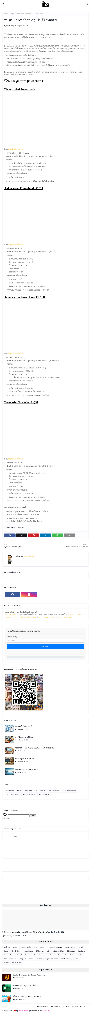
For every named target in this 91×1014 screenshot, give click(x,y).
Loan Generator (11, 617)
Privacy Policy (42, 1007)
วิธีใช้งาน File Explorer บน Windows (27, 996)
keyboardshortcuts (52, 959)
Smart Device (38, 955)
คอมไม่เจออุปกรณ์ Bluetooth (26, 769)
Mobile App (71, 951)
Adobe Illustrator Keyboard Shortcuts (29, 975)
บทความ (6, 963)
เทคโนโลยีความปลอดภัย (69, 791)
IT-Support (39, 951)
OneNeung (10, 26)
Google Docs (16, 951)
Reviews (21, 528)
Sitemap (66, 1007)
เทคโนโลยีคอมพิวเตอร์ (13, 795)
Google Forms (28, 951)
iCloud (31, 959)
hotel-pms (28, 791)
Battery (15, 947)
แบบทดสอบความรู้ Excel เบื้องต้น (25, 985)
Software (73, 955)
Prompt (19, 955)
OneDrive (81, 951)
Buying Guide (15, 14)
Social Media (62, 955)
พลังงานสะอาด (16, 963)
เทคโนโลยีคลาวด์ (54, 791)
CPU (35, 947)
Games (6, 951)
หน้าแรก (6, 14)
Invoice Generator (65, 617)
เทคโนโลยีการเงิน (40, 791)
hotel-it (19, 791)
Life (48, 951)
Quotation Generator (47, 617)
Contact (75, 1007)
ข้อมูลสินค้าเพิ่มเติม (15, 149)
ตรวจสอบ (46, 646)
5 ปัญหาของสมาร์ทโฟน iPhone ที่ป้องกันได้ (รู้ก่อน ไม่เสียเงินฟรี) (33, 932)
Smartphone (51, 955)
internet (39, 959)
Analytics (7, 947)
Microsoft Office (58, 951)
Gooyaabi (45, 1011)
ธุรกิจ (77, 959)
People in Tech (9, 955)
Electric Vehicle (70, 947)
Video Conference (10, 959)
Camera (42, 947)
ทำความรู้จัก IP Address (24, 758)
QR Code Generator (75, 614)
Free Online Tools (12, 614)
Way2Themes (23, 1011)
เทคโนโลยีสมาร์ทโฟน (29, 795)
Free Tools (84, 1007)
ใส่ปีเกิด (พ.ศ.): (12, 637)
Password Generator (28, 617)
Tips (81, 955)
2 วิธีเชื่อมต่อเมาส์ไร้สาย (24, 737)
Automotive (10, 791)
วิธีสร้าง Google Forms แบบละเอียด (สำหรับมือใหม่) (35, 748)
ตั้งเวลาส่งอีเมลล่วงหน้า (23, 726)
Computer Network (55, 947)
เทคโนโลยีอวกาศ (44, 795)
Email (81, 947)
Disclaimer (55, 1007)
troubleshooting (66, 959)
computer (22, 959)
